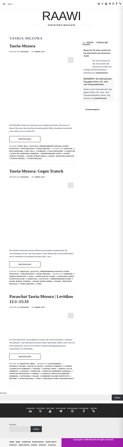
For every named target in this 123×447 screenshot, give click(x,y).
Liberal (35, 373)
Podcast (13, 445)
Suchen (3, 393)
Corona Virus (49, 369)
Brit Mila (23, 146)
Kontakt (42, 445)
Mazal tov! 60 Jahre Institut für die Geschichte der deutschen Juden (97, 53)
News (32, 364)
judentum (70, 151)
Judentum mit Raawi (45, 276)
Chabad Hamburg (53, 366)
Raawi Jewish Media (36, 156)
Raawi (61, 16)
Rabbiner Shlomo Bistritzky (55, 376)
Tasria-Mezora (22, 46)
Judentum (24, 271)
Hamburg (41, 151)
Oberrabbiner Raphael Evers (54, 146)
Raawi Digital (38, 442)
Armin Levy (40, 52)
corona (36, 369)
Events (34, 445)
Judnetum (32, 279)
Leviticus (33, 146)
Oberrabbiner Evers (51, 153)
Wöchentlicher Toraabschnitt (58, 378)
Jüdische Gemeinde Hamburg (25, 153)
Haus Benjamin (56, 151)
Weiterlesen (25, 139)
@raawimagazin (92, 109)
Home (11, 442)
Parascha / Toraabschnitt (22, 148)
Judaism (24, 371)
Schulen (52, 445)
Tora (39, 284)
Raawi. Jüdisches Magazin (61, 156)
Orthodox (26, 376)
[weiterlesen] (102, 73)
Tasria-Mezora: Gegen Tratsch (36, 171)
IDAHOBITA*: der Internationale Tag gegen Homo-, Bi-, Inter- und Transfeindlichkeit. (98, 82)
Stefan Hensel (18, 158)
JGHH (31, 276)
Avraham (68, 148)
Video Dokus (24, 445)
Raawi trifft (51, 442)
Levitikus (43, 279)
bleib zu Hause (35, 366)
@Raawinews (54, 364)
